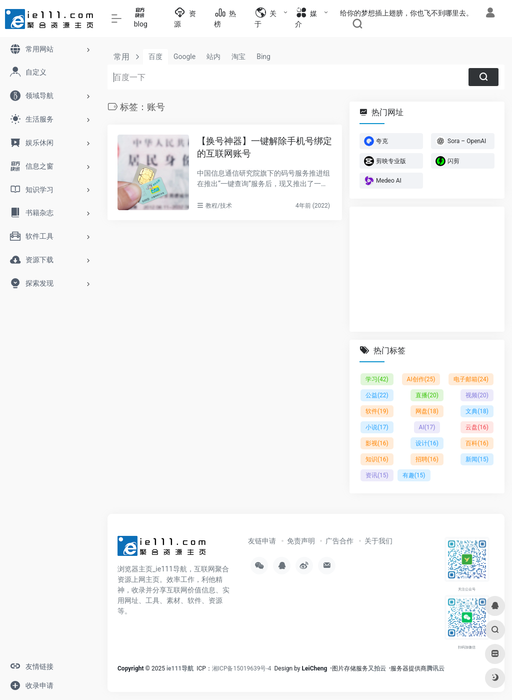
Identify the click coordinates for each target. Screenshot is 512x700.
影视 (377, 443)
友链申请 (262, 541)
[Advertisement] (427, 269)
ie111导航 (180, 668)
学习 (377, 379)
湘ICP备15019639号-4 (242, 668)
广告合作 (340, 541)
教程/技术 (219, 205)
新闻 (477, 459)
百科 (477, 443)
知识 (377, 459)
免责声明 (301, 541)
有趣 (414, 475)
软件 (377, 411)
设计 (427, 443)
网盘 (427, 411)
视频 (477, 395)
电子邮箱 (471, 379)
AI (427, 427)
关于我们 (378, 541)
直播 (427, 395)
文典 (477, 411)
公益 (377, 395)
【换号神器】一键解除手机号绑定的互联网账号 (264, 147)
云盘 (477, 427)
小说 (377, 427)
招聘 (427, 459)
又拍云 (377, 668)
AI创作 (421, 379)
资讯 (377, 475)
